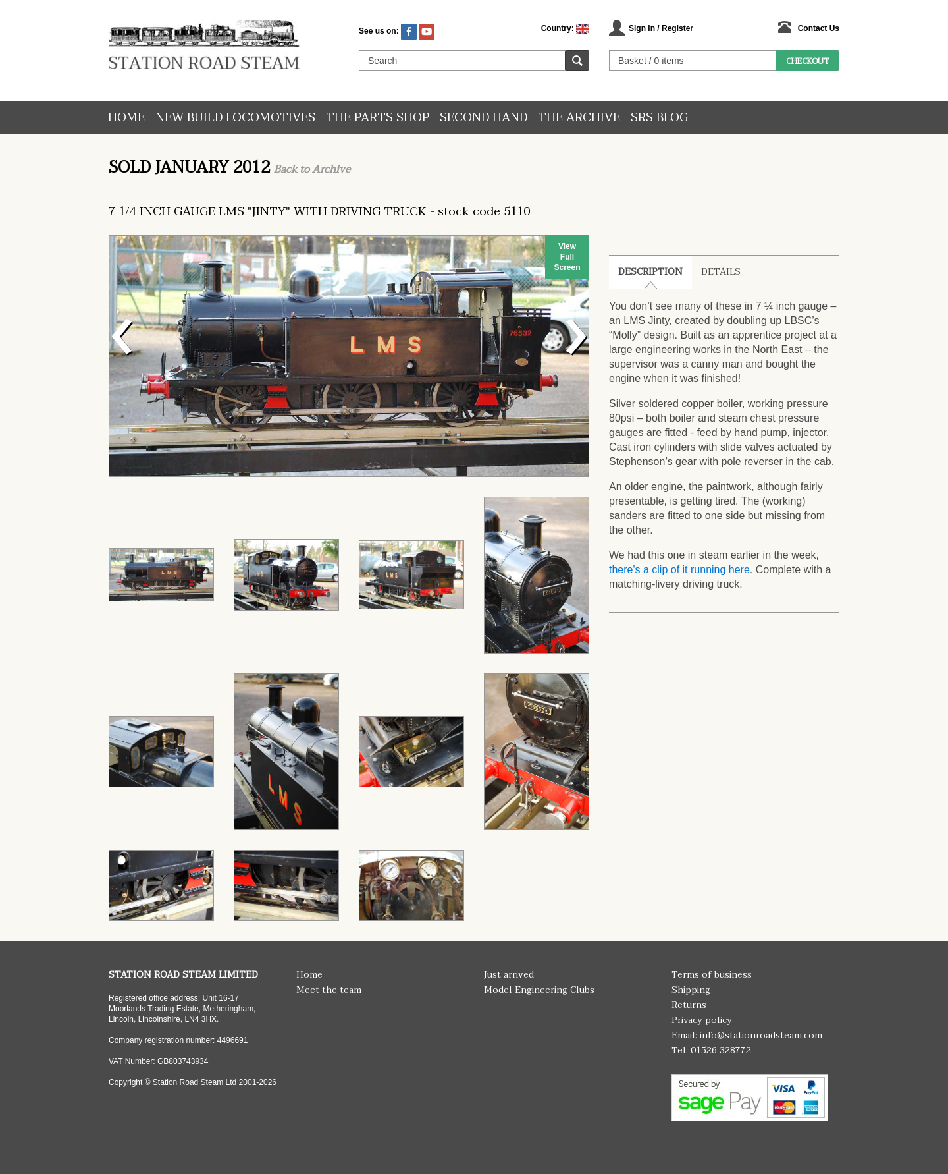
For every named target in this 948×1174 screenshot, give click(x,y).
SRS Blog (659, 117)
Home (126, 117)
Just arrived (509, 974)
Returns (689, 1005)
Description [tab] (650, 271)
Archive (331, 169)
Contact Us (818, 28)
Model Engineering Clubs (539, 989)
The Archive (579, 117)
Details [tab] (721, 271)
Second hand (483, 117)
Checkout (807, 61)
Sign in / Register (661, 28)
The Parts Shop (377, 117)
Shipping (691, 989)
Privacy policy (702, 1020)
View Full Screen (567, 257)
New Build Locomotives (235, 117)
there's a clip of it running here (679, 569)
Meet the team (328, 989)
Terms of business (712, 974)
